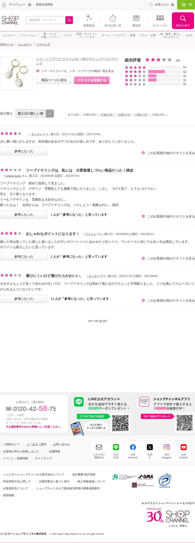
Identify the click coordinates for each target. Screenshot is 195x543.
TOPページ (7, 44)
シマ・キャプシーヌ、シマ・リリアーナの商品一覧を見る (77, 71)
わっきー (94, 276)
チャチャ (37, 134)
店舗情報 (54, 451)
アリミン (90, 234)
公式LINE (116, 456)
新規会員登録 (44, 4)
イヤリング (43, 44)
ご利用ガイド (11, 444)
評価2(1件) (141, 114)
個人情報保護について (91, 481)
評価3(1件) (124, 114)
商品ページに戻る (54, 80)
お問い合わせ (61, 444)
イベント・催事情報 (15, 458)
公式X (149, 456)
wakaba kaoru (13, 175)
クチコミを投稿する (91, 80)
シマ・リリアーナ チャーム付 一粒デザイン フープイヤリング (77, 61)
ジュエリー (25, 44)
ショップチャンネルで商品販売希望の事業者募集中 (68, 488)
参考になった (23, 151)
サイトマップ (43, 458)
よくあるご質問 (36, 444)
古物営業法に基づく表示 (54, 481)
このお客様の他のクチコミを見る (171, 153)
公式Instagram (167, 456)
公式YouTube (183, 456)
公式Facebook (132, 456)
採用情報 (8, 495)
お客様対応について (15, 488)
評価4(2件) (107, 114)
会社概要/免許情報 (83, 474)
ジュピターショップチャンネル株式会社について (33, 474)
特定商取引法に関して (17, 481)
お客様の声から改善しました (21, 451)
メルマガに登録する (99, 456)
